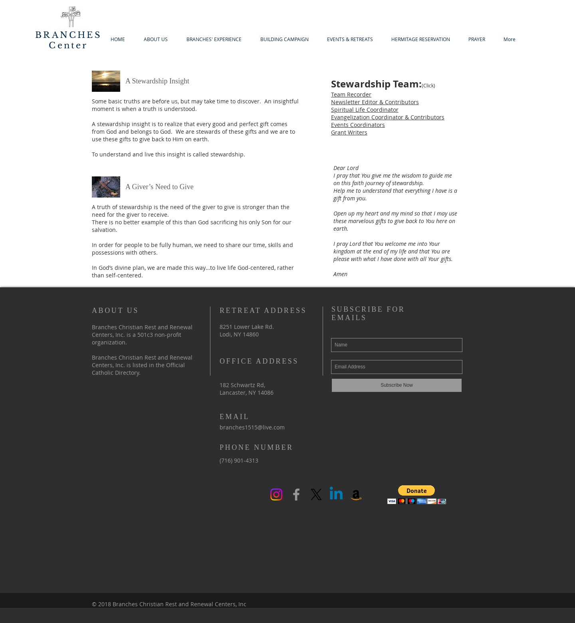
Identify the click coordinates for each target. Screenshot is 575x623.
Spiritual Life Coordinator (365, 109)
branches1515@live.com (252, 427)
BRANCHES (68, 35)
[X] (316, 494)
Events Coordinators (358, 125)
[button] (416, 494)
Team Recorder (351, 94)
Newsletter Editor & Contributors (375, 102)
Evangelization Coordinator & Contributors (387, 117)
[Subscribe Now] (396, 385)
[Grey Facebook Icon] (296, 494)
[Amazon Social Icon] (356, 494)
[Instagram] (276, 494)
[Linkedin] (336, 494)
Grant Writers (349, 132)
